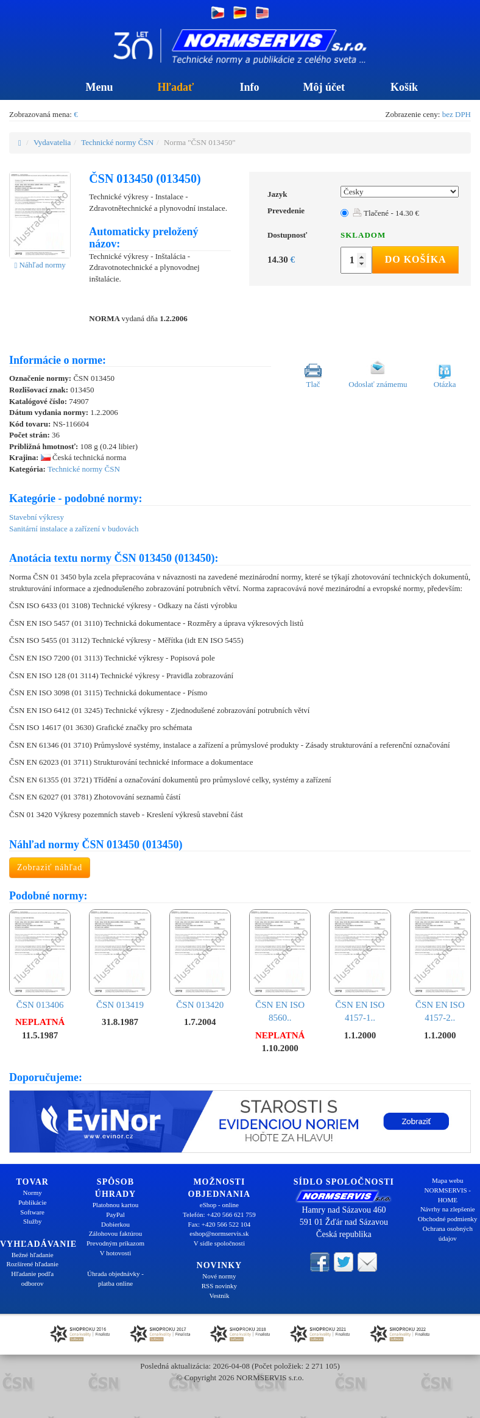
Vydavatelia (52, 142)
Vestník (219, 1295)
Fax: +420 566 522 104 (219, 1224)
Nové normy (219, 1276)
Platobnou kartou (115, 1204)
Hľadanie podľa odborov (32, 1278)
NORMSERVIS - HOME (448, 1195)
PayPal (115, 1214)
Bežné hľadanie (33, 1254)
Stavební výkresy (36, 517)
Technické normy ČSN (117, 142)
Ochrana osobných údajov (448, 1233)
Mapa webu (448, 1180)
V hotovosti (115, 1253)
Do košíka (415, 259)
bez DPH (456, 114)
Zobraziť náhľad (49, 867)
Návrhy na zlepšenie (447, 1209)
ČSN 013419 (119, 959)
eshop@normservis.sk (219, 1233)
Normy (32, 1192)
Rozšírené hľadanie (32, 1263)
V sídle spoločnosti (219, 1243)
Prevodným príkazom (115, 1243)
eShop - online (219, 1204)
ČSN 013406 (40, 959)
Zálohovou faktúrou (116, 1233)
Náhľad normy (39, 264)
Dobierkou (115, 1224)
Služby (32, 1221)
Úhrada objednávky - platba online (115, 1278)
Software (32, 1212)
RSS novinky (219, 1285)
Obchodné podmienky (447, 1218)
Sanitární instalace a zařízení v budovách (74, 528)
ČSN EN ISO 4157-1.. (359, 966)
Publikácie (32, 1202)
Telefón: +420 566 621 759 (219, 1214)
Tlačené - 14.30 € (386, 213)
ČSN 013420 (200, 959)
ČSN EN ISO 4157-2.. (440, 966)
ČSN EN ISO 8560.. (280, 966)
